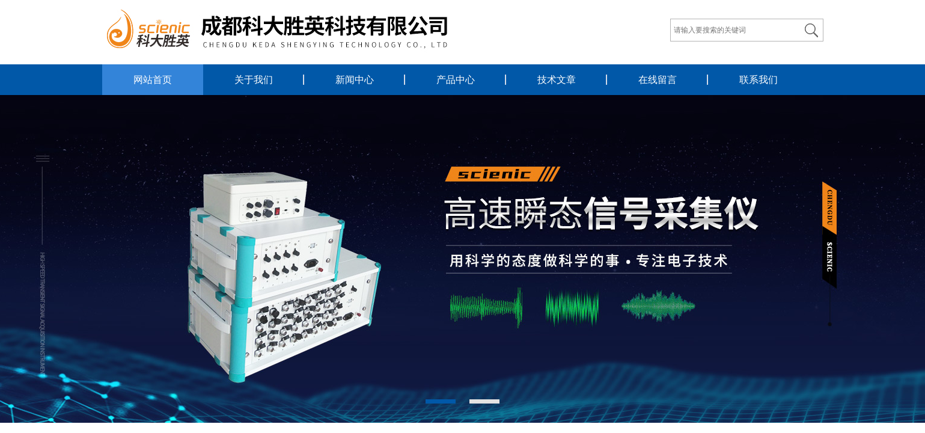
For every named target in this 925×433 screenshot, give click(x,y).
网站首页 (152, 80)
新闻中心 (354, 80)
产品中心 (455, 80)
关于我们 (253, 80)
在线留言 (657, 80)
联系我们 (758, 80)
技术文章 (556, 80)
